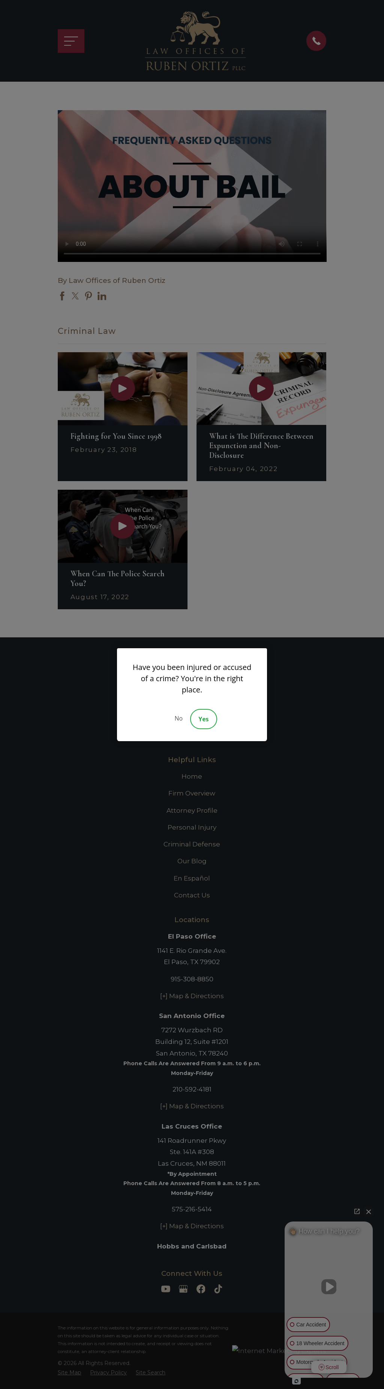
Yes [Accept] (203, 719)
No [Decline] (178, 718)
